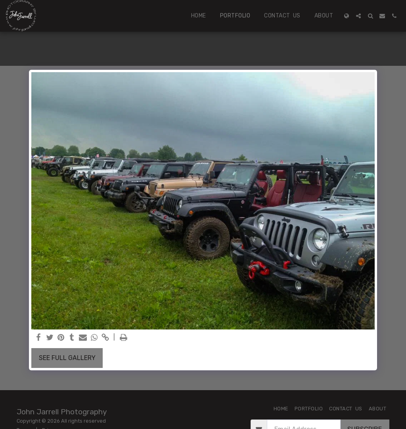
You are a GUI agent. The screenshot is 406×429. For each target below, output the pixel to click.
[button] (358, 16)
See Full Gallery (67, 358)
